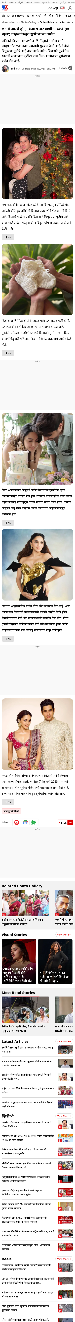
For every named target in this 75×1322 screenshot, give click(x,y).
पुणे (44, 15)
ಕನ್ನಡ (20, 2)
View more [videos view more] (64, 1116)
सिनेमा (59, 15)
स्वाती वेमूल (15, 68)
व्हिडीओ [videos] (8, 1115)
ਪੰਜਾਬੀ (55, 2)
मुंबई (38, 15)
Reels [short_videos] (7, 1258)
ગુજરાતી (46, 2)
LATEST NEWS (15, 15)
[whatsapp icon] (34, 822)
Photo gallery (28, 22)
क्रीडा (51, 15)
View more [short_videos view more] (64, 1259)
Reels (68, 15)
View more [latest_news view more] (64, 1041)
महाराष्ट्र (30, 15)
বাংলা (37, 2)
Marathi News (10, 22)
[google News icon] (25, 822)
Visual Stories (14, 934)
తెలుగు (29, 2)
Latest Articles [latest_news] (15, 1041)
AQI (55, 8)
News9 (12, 2)
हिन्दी (4, 2)
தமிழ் (63, 2)
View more (64, 934)
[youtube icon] (17, 822)
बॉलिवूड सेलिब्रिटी (11, 811)
